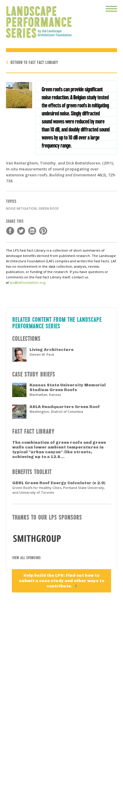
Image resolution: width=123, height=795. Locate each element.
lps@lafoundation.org (28, 282)
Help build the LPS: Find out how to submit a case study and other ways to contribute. (61, 581)
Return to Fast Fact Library (34, 62)
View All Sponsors (26, 557)
